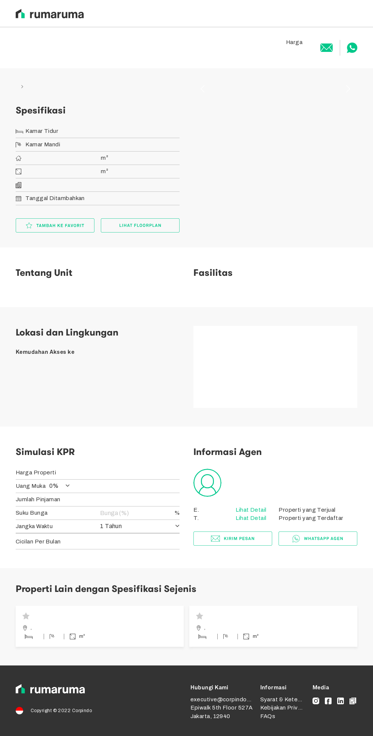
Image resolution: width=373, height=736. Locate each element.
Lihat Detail (250, 510)
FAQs (268, 716)
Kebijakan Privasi (283, 708)
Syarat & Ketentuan (286, 699)
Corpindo (82, 710)
